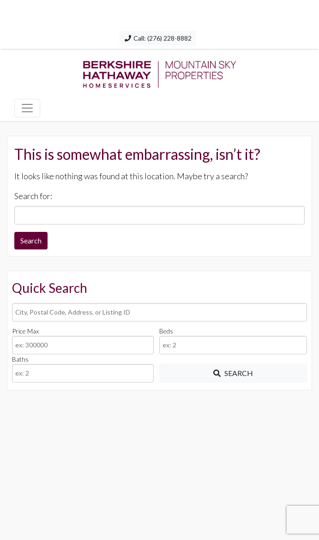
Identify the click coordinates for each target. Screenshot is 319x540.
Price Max (25, 331)
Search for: (33, 196)
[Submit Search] (233, 373)
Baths (20, 359)
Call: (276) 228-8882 (158, 38)
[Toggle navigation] (27, 108)
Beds (166, 331)
